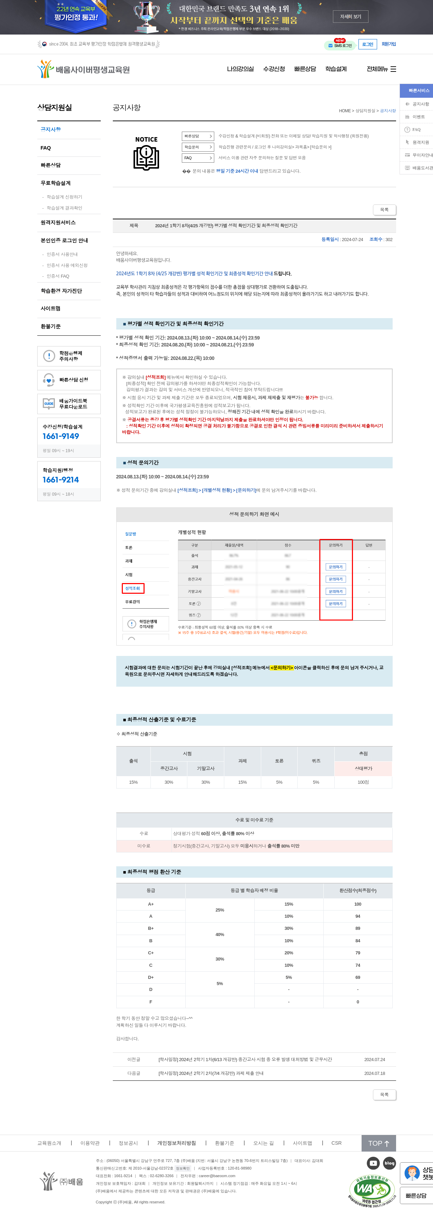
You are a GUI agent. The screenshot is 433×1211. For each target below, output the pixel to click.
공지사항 (51, 130)
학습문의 (192, 147)
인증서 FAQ (58, 276)
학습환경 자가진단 (61, 291)
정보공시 (128, 1143)
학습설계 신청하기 (64, 197)
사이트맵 (51, 309)
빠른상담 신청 (73, 380)
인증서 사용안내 (62, 254)
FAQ (46, 148)
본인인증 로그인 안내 (64, 241)
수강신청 (274, 69)
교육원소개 (49, 1143)
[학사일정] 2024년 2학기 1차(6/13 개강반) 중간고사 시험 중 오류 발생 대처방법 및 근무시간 (245, 1059)
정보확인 (183, 1168)
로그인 (367, 44)
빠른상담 (305, 69)
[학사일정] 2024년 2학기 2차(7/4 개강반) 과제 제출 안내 (211, 1073)
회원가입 (389, 44)
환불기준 (51, 327)
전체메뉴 (377, 69)
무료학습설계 (56, 183)
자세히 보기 (350, 16)
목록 (384, 209)
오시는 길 (263, 1143)
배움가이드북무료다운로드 (73, 404)
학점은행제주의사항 (71, 356)
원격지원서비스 (58, 223)
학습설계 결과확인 (64, 208)
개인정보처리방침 (176, 1143)
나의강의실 (240, 69)
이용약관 (90, 1143)
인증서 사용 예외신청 (67, 265)
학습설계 (336, 69)
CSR (337, 1143)
